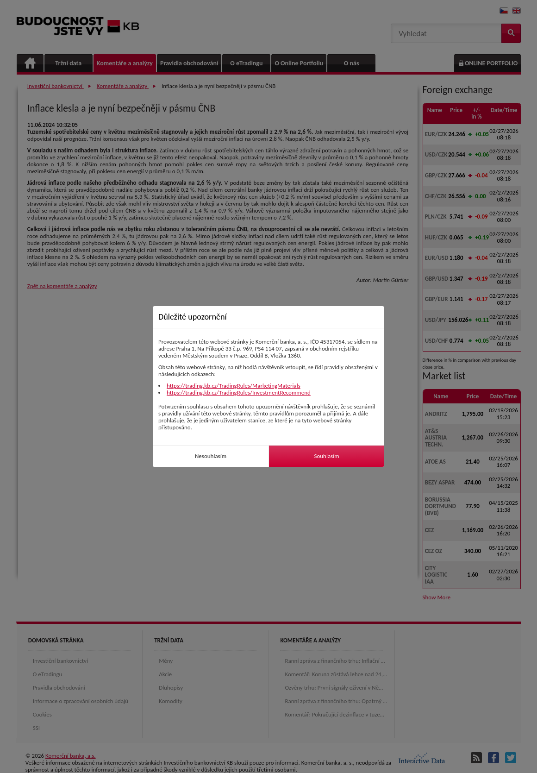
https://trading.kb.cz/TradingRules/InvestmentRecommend (239, 392)
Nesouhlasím (210, 455)
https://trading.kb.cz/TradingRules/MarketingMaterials (233, 385)
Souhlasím (326, 455)
